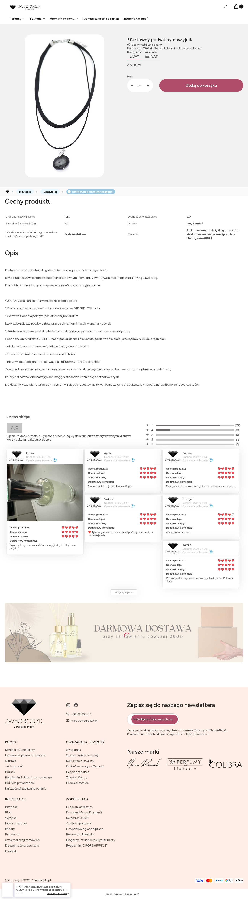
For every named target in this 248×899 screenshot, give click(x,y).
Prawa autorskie (77, 783)
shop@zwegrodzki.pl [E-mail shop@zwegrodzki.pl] (84, 720)
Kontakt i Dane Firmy (20, 750)
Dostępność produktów (22, 845)
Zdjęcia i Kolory (76, 777)
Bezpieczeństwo (77, 772)
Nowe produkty (16, 823)
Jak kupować (14, 766)
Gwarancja (73, 750)
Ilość (130, 76)
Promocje (12, 834)
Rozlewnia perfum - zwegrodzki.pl (7, 192)
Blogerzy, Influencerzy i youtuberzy (90, 840)
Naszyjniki (50, 191)
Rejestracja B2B (77, 818)
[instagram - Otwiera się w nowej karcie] (68, 705)
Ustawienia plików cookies (24, 755)
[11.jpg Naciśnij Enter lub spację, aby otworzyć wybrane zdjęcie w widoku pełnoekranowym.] (64, 105)
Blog (8, 812)
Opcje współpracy (79, 823)
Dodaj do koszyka (201, 85)
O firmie (10, 761)
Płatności (11, 807)
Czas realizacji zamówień (22, 840)
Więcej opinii (124, 592)
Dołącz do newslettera (155, 719)
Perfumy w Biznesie (80, 834)
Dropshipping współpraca (84, 829)
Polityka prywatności (20, 783)
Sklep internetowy (121, 894)
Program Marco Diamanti (84, 812)
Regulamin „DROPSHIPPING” (86, 845)
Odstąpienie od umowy (82, 755)
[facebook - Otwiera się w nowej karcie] (76, 705)
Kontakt (10, 851)
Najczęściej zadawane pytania (25, 788)
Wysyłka (11, 818)
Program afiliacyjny (79, 807)
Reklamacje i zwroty (80, 761)
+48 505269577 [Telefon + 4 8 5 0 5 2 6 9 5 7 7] (81, 714)
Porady (10, 772)
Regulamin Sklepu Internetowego (28, 777)
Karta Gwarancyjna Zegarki (85, 766)
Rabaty (10, 829)
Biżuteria (25, 191)
